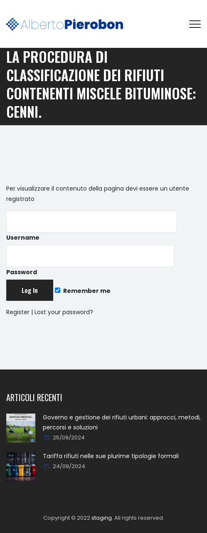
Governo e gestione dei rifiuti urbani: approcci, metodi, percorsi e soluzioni (122, 422)
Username (91, 226)
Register (18, 312)
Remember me (83, 291)
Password (90, 260)
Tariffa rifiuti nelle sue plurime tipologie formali (111, 456)
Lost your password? (63, 312)
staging (101, 518)
